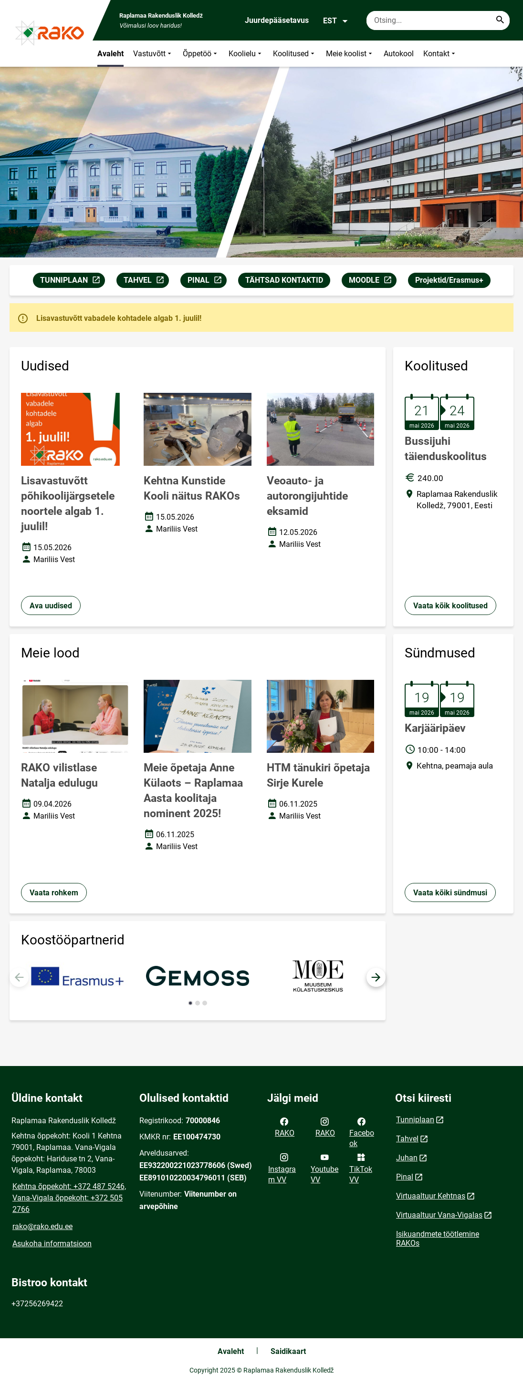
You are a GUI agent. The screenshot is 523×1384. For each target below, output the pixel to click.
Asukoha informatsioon (52, 1243)
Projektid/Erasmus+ (449, 280)
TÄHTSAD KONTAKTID (284, 280)
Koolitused (294, 53)
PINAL (207, 281)
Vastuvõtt (153, 53)
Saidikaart (288, 1351)
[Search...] (500, 20)
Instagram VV (282, 1167)
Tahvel (407, 1138)
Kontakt (440, 53)
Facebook (361, 1131)
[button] (376, 977)
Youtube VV (324, 1167)
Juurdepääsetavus (277, 20)
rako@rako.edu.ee (42, 1226)
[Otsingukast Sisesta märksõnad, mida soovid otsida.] (438, 20)
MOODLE (372, 281)
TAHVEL (146, 281)
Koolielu (246, 53)
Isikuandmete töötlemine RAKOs (437, 1239)
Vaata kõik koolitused (450, 605)
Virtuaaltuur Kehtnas (430, 1195)
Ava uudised (51, 605)
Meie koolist (350, 53)
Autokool (399, 53)
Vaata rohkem (54, 892)
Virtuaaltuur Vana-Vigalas (439, 1215)
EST (335, 21)
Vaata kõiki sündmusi (450, 892)
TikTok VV (360, 1167)
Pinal (404, 1176)
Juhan (407, 1157)
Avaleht (110, 53)
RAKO (284, 1126)
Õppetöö (201, 53)
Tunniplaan (415, 1119)
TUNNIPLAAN (72, 281)
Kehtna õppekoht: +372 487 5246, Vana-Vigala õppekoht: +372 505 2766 (69, 1198)
